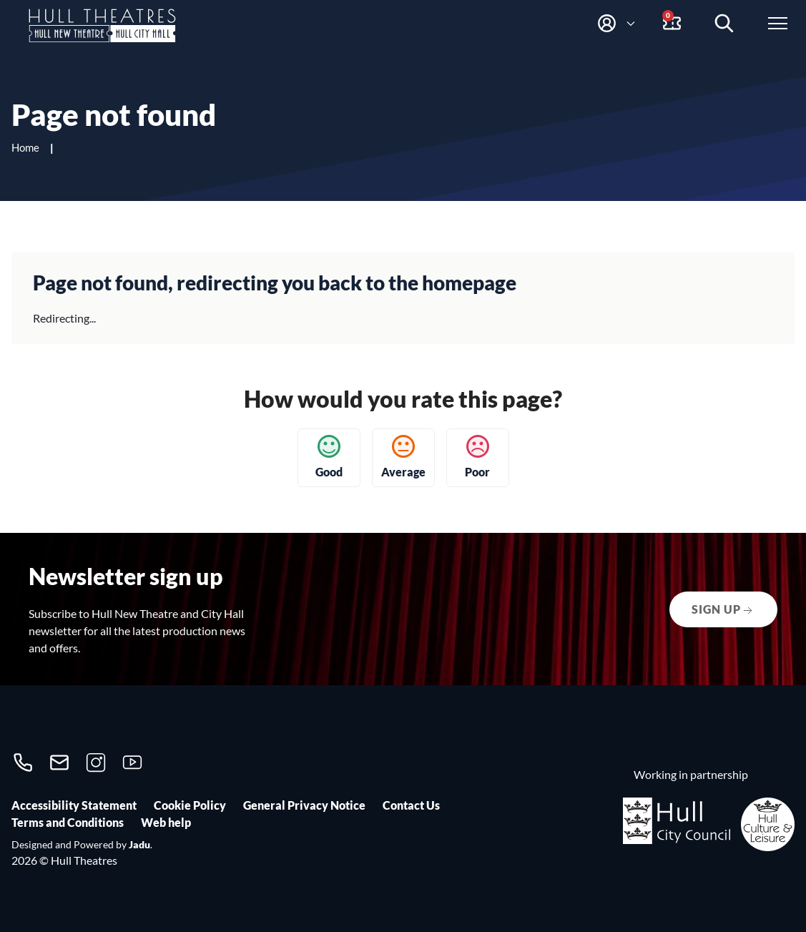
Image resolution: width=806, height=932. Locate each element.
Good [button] (329, 457)
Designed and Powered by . (81, 844)
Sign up (723, 610)
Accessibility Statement (74, 805)
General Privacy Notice (304, 805)
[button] (616, 23)
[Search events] (727, 23)
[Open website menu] (781, 23)
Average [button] (403, 457)
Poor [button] (477, 457)
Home (26, 147)
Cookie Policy (190, 805)
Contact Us (411, 805)
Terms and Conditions (67, 822)
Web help (166, 822)
